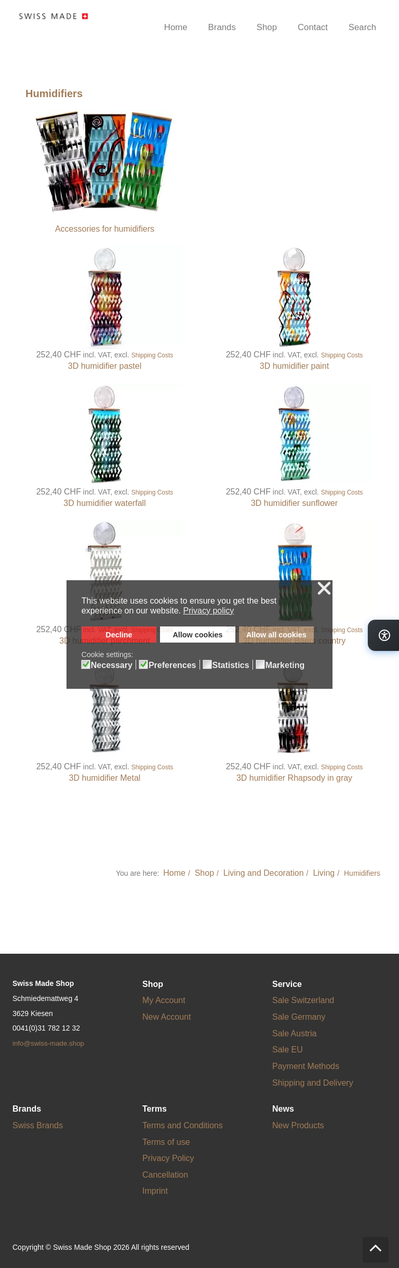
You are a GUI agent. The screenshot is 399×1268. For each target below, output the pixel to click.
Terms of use (166, 1142)
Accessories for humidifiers (104, 228)
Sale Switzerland (303, 1000)
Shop (267, 27)
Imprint (155, 1190)
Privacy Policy (168, 1158)
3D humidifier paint (294, 366)
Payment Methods (305, 1066)
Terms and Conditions (182, 1125)
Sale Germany (298, 1016)
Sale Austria (294, 1033)
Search (362, 27)
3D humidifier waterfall (104, 503)
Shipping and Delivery (312, 1082)
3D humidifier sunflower (294, 503)
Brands (222, 27)
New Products (298, 1125)
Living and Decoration (263, 873)
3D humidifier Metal (105, 777)
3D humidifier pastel (104, 366)
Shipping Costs (152, 355)
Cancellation (165, 1174)
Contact (313, 27)
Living (324, 873)
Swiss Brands (37, 1125)
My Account (163, 1000)
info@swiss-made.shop (48, 1043)
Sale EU (287, 1049)
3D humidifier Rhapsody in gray (294, 777)
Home (176, 27)
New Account (166, 1016)
